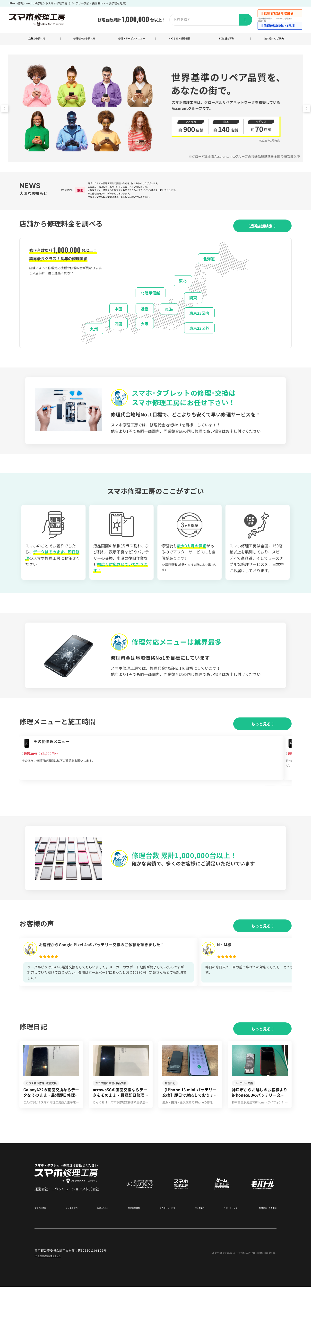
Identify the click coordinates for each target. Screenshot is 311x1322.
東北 (183, 291)
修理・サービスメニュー (132, 39)
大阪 (144, 334)
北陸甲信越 (150, 304)
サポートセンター (226, 1242)
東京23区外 (199, 339)
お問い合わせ (102, 1242)
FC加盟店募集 (227, 39)
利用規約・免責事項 (263, 1242)
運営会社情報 (43, 1242)
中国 (118, 319)
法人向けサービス (164, 1242)
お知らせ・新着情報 (179, 39)
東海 (169, 320)
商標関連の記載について (55, 1290)
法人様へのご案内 (274, 39)
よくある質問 (72, 1242)
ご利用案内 (195, 1242)
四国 (118, 334)
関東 (193, 309)
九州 (94, 339)
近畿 (144, 319)
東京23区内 (199, 324)
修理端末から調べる (84, 39)
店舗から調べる (37, 39)
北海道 (209, 269)
